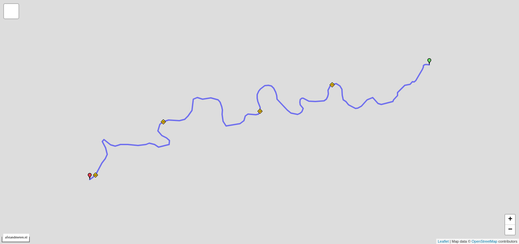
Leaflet (443, 241)
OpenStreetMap (484, 241)
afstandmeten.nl (16, 237)
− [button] (510, 230)
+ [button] (510, 219)
